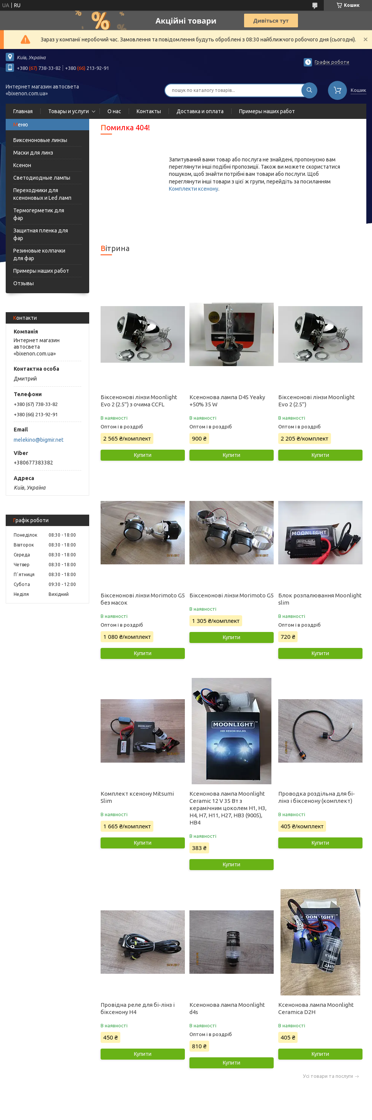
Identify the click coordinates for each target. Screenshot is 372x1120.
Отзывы (23, 283)
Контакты (149, 111)
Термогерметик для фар (38, 214)
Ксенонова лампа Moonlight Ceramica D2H (316, 1008)
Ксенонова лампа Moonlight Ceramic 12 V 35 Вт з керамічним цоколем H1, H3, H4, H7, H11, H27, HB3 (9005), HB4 (227, 808)
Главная (23, 111)
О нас (114, 111)
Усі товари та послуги (328, 1076)
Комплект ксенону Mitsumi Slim (137, 797)
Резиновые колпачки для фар (39, 254)
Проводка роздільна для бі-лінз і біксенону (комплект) (316, 797)
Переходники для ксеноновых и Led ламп (42, 194)
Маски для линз (33, 153)
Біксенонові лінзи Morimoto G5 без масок (143, 599)
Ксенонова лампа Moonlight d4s (227, 1008)
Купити (142, 455)
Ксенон (22, 165)
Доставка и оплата (200, 111)
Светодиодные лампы (41, 178)
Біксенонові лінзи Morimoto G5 (231, 595)
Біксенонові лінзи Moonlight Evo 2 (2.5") (316, 401)
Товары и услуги (68, 111)
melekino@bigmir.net (38, 440)
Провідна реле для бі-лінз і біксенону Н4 (138, 1008)
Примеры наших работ (267, 111)
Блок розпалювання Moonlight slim (320, 599)
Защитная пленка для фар (40, 234)
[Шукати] (309, 90)
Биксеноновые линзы (40, 140)
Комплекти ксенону (193, 189)
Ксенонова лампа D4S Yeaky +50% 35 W (227, 401)
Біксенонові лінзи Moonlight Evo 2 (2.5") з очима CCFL (139, 401)
